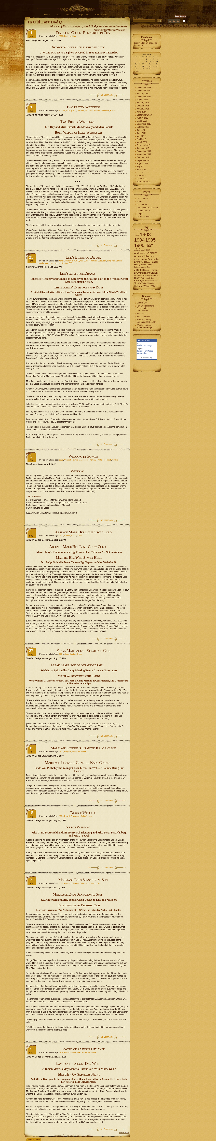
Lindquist (76, 751)
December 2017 (144, 96)
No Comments (106, 95)
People (69, 14)
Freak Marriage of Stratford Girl (83, 650)
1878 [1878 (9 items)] (136, 235)
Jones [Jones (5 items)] (147, 270)
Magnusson (83, 460)
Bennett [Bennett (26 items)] (151, 253)
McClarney (49, 263)
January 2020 (143, 93)
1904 (61, 654)
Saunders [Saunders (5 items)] (149, 281)
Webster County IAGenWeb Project (145, 326)
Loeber (73, 1052)
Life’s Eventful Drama (83, 257)
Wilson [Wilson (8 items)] (147, 286)
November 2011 (144, 154)
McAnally (89, 110)
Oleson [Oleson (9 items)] (154, 275)
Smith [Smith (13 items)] (137, 283)
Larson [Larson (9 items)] (154, 270)
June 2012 (141, 133)
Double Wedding (83, 812)
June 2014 (141, 112)
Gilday (73, 536)
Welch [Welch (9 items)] (150, 283)
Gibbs (79, 654)
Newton (64, 263)
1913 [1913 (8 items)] (143, 249)
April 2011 (141, 175)
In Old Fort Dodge (45, 22)
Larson (119, 261)
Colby (82, 883)
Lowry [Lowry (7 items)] (137, 273)
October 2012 (143, 127)
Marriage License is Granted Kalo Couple (83, 748)
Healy (88, 883)
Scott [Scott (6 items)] (155, 281)
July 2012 (141, 130)
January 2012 (143, 148)
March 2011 (142, 178)
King (109, 261)
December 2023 (144, 87)
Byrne (80, 261)
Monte (93, 1052)
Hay (74, 110)
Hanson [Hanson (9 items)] (154, 262)
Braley (68, 261)
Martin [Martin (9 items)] (143, 273)
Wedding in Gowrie (83, 456)
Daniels (62, 110)
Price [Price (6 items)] (151, 278)
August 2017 (142, 100)
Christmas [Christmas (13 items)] (148, 256)
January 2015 (143, 109)
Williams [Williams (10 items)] (138, 286)
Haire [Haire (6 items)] (147, 262)
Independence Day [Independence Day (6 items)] (142, 267)
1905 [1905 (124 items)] (150, 240)
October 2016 (143, 106)
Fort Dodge (148, 351)
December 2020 (144, 90)
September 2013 (144, 115)
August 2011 (142, 163)
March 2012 (142, 142)
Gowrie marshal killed (148, 207)
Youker (115, 460)
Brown (74, 261)
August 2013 (142, 118)
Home (47, 14)
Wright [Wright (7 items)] (153, 286)
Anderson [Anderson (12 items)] (139, 253)
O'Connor (73, 263)
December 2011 (144, 151)
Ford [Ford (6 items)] (143, 262)
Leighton (72, 36)
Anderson (68, 883)
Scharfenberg (86, 816)
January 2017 (143, 103)
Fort (66, 36)
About (58, 14)
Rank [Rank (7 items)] (136, 280)
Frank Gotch (144, 217)
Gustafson (102, 261)
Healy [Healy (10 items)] (137, 264)
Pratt (99, 883)
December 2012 (144, 124)
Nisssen (97, 110)
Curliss (86, 261)
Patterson (101, 460)
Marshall (93, 460)
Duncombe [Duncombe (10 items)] (153, 259)
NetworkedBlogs (144, 340)
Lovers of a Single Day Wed (83, 1049)
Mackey (80, 1052)
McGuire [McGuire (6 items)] (138, 275)
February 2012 (143, 145)
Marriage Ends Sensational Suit (83, 880)
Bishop (76, 883)
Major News (83, 14)
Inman (67, 1052)
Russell (113, 110)
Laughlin (67, 751)
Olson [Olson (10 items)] (137, 278)
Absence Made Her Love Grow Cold (83, 532)
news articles (142, 353)
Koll (113, 261)
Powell (67, 816)
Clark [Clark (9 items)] (137, 259)
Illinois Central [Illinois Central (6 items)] (147, 265)
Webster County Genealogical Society (146, 320)
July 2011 (141, 166)
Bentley (73, 654)
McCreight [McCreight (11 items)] (152, 272)
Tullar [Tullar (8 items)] (144, 283)
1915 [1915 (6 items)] (148, 250)
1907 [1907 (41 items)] (149, 246)
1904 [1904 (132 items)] (139, 240)
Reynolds (105, 110)
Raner (83, 751)
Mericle (57, 263)
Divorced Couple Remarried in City (83, 32)
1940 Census (101, 14)
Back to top (123, 1133)
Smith (108, 460)
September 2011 (144, 160)
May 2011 (141, 172)
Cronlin (67, 536)
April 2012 (141, 139)
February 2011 (143, 181)
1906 (61, 1052)
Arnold (61, 261)
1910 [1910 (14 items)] (137, 249)
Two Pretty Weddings (83, 107)
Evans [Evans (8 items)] (137, 262)
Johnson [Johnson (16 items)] (139, 269)
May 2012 (141, 136)
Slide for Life (144, 211)
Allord (66, 654)
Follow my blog (146, 357)
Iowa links (141, 313)
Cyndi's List (142, 303)
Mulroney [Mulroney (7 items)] (146, 275)
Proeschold (75, 816)
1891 (61, 460)
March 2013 (142, 121)
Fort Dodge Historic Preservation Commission (145, 308)
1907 (61, 751)
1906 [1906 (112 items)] (139, 245)
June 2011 (141, 169)
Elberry (69, 110)
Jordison (80, 110)
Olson (93, 883)
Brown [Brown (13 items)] (138, 256)
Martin (87, 1052)
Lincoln (41, 263)
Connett (67, 460)
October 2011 (143, 157)
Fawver (75, 460)
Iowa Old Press (143, 316)
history (140, 351)
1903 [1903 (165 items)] (145, 234)
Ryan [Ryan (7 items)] (142, 280)
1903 (61, 36)
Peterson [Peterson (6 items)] (145, 278)
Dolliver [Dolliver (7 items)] (143, 259)
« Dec (136, 71)
